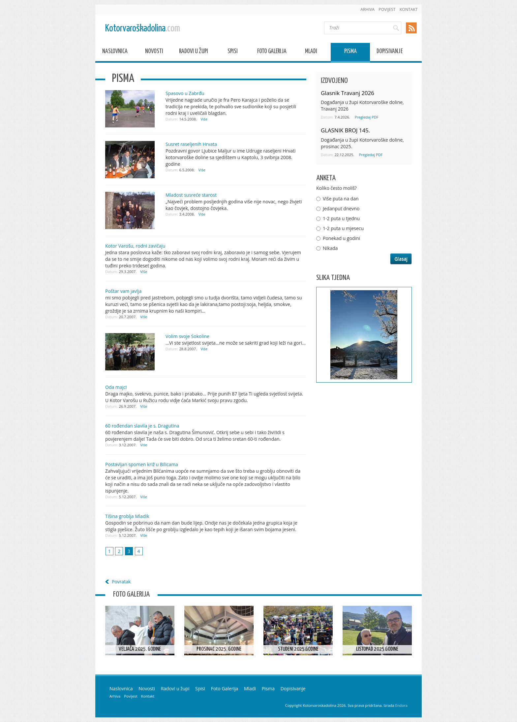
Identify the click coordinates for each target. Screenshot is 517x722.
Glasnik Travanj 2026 (347, 93)
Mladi (311, 52)
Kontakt (409, 9)
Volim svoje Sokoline (187, 336)
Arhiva (367, 9)
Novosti (154, 52)
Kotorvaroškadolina (142, 28)
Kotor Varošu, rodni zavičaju (135, 246)
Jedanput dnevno (341, 208)
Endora (401, 705)
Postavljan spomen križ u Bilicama (141, 464)
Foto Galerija (272, 52)
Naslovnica (115, 52)
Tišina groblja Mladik (127, 516)
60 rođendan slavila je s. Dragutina (142, 426)
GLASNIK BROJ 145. (345, 130)
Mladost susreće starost (191, 195)
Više (203, 119)
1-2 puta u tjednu (341, 218)
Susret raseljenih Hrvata (191, 144)
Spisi (233, 52)
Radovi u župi (193, 52)
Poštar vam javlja (123, 291)
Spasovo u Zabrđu (185, 93)
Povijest (387, 9)
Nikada (330, 248)
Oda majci (116, 387)
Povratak (121, 581)
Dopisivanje (390, 52)
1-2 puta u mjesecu (343, 228)
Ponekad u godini (341, 238)
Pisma (350, 52)
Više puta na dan (341, 198)
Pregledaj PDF (367, 117)
